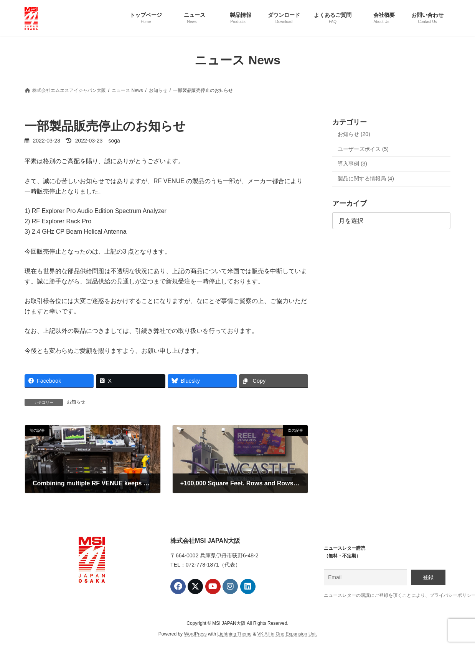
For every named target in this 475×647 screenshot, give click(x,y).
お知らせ (76, 402)
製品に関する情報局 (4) (366, 178)
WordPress (195, 634)
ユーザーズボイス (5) (363, 149)
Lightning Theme (235, 634)
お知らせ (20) (354, 134)
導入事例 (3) (352, 164)
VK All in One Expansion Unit (287, 634)
